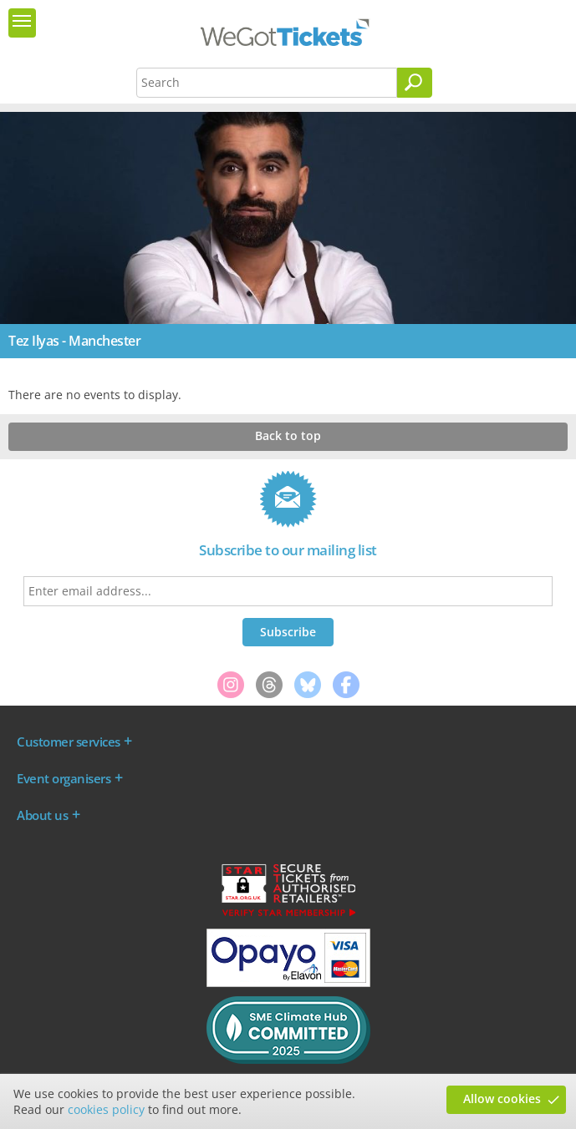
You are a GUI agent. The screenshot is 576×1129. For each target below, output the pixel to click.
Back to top (288, 435)
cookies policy (106, 1109)
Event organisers (63, 778)
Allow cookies (502, 1098)
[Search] (414, 83)
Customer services (68, 741)
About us (42, 815)
